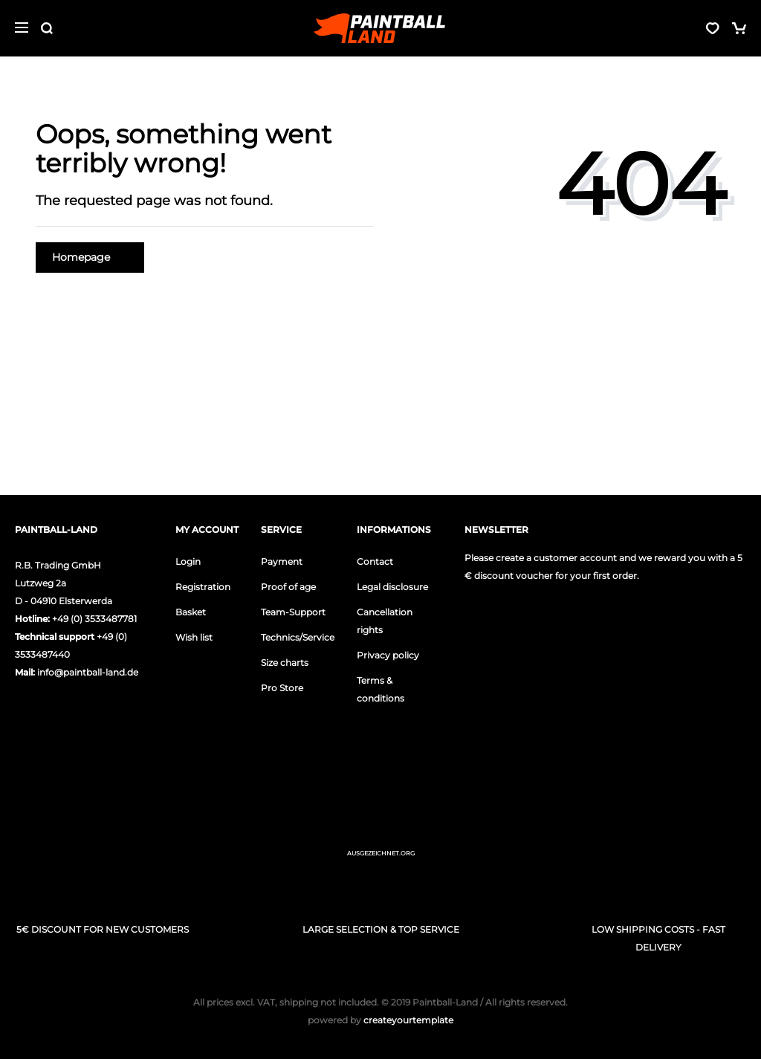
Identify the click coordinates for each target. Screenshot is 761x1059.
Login (188, 561)
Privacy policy (388, 655)
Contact (375, 561)
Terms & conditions (380, 689)
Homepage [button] (90, 257)
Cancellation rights (384, 620)
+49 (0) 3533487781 (94, 618)
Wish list (194, 637)
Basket (190, 612)
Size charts (284, 662)
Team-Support (293, 612)
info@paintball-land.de (87, 672)
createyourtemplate (380, 1020)
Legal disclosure (392, 586)
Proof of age (288, 586)
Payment (281, 561)
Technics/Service (297, 637)
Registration (202, 586)
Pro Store (282, 687)
